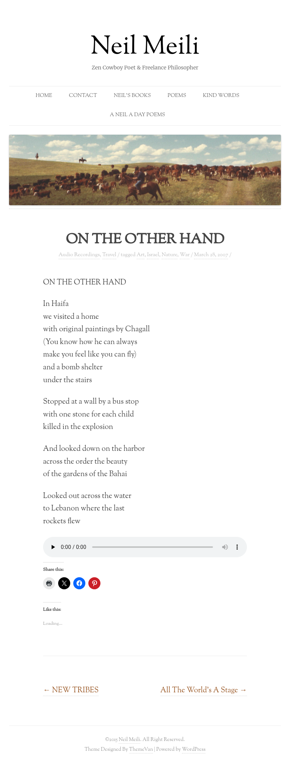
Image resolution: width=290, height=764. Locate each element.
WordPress (194, 749)
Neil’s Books (132, 96)
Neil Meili (145, 47)
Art (141, 255)
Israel (153, 255)
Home (43, 96)
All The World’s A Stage (203, 690)
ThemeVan (141, 749)
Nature (169, 255)
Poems (177, 96)
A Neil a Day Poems (137, 115)
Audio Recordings (79, 255)
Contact (83, 96)
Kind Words (221, 96)
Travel (109, 255)
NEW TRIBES (71, 690)
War (185, 255)
